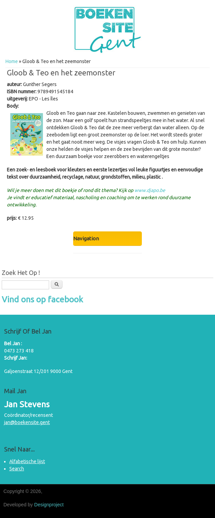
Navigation (86, 238)
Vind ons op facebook (42, 299)
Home (11, 61)
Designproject (49, 504)
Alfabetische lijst (27, 461)
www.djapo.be (149, 190)
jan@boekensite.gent (27, 422)
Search (16, 468)
